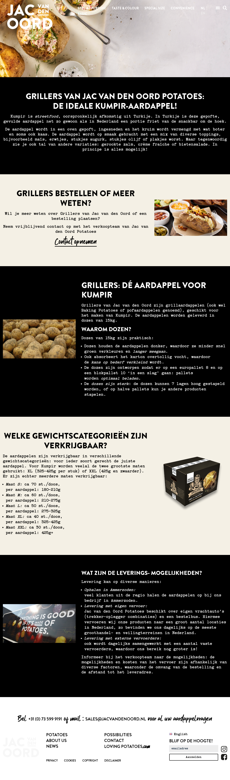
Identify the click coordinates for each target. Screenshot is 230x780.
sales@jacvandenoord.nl (115, 719)
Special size (154, 8)
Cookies (70, 760)
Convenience (182, 8)
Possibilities (118, 735)
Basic (82, 14)
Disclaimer (112, 760)
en (203, 13)
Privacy (52, 760)
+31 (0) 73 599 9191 (45, 719)
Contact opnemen (76, 241)
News (52, 746)
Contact (114, 740)
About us (56, 740)
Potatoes (57, 735)
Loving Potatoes (127, 746)
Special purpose (92, 8)
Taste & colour (125, 8)
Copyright (90, 760)
